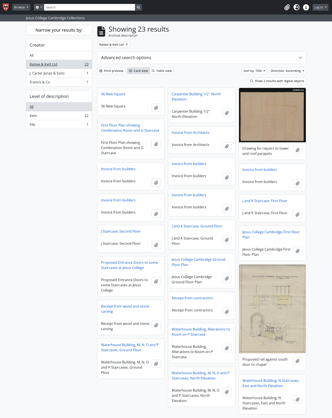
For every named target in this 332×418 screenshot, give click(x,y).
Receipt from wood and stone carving (125, 309)
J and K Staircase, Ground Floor (197, 226)
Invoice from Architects (190, 132)
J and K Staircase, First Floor (264, 200)
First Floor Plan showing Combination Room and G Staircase (130, 128)
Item (58, 116)
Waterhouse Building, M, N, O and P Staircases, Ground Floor (130, 347)
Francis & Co (58, 82)
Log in (319, 7)
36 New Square (113, 94)
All (32, 55)
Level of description (49, 96)
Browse (20, 7)
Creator (37, 45)
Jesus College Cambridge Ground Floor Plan (198, 262)
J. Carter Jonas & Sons (58, 74)
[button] (287, 7)
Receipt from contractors (192, 298)
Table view (162, 71)
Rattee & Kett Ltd (58, 65)
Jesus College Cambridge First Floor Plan (271, 235)
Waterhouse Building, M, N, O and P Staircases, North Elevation (200, 376)
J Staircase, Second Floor (121, 231)
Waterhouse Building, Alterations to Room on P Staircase (201, 332)
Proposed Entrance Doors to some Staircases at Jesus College (129, 265)
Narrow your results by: (58, 30)
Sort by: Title (253, 71)
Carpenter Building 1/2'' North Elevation (196, 97)
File (58, 125)
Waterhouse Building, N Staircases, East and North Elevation (270, 383)
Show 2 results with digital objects (277, 81)
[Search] (89, 7)
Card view (138, 71)
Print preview (111, 71)
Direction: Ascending (286, 71)
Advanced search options (126, 57)
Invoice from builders (189, 163)
